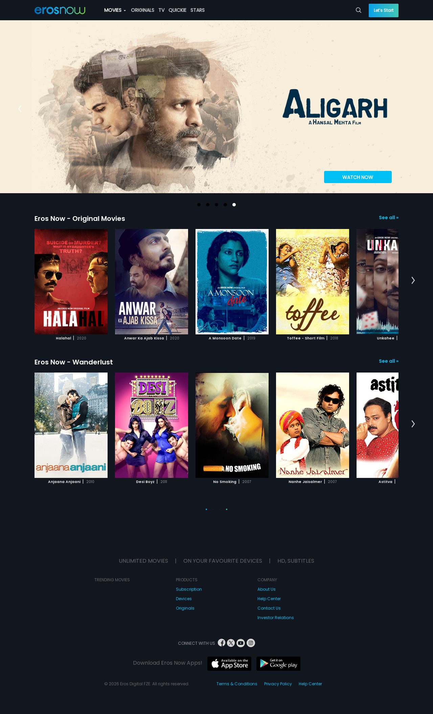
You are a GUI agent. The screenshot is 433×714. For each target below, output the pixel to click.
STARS (197, 10)
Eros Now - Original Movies (80, 218)
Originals (185, 608)
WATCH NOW (357, 177)
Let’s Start (383, 10)
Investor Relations (275, 617)
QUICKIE (177, 10)
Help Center (269, 599)
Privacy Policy (278, 684)
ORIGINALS (142, 10)
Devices (184, 599)
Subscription (189, 589)
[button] (199, 204)
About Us (266, 589)
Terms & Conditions (236, 684)
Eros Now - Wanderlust (74, 362)
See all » (388, 217)
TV (161, 10)
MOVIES (115, 10)
